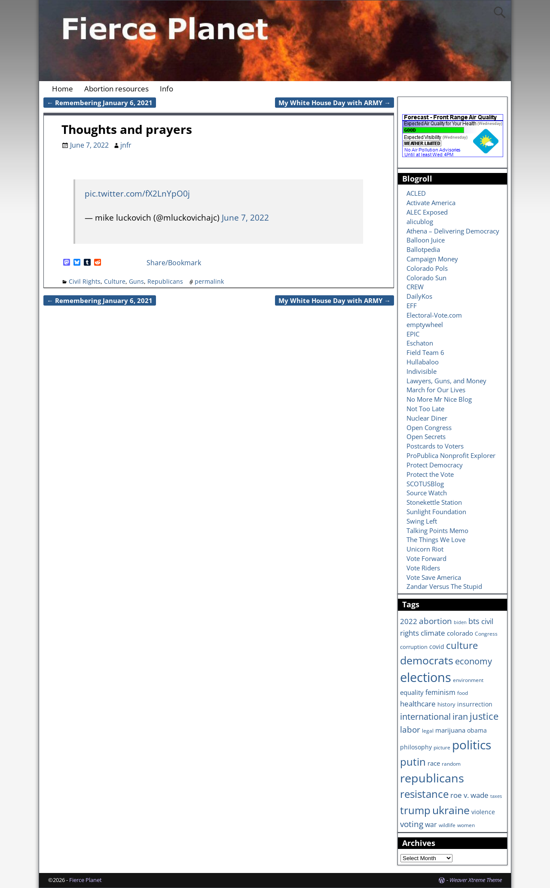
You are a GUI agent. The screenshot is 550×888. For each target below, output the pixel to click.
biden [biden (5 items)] (460, 622)
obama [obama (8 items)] (477, 730)
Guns (136, 281)
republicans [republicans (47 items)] (432, 778)
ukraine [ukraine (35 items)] (451, 810)
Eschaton (419, 343)
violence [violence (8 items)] (483, 812)
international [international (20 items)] (425, 716)
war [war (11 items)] (431, 824)
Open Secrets (426, 436)
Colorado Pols (427, 268)
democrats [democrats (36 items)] (426, 660)
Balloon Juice (425, 240)
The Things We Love (435, 539)
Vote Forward (426, 558)
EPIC (412, 334)
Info (166, 89)
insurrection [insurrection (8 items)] (474, 704)
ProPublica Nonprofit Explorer (450, 455)
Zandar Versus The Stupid (444, 586)
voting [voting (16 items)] (411, 824)
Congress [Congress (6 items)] (486, 633)
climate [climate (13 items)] (433, 632)
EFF (411, 305)
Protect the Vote (430, 474)
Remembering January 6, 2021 (100, 102)
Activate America (430, 202)
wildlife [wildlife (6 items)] (447, 824)
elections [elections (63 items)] (425, 677)
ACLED (416, 193)
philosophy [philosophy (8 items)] (416, 747)
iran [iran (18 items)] (460, 716)
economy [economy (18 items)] (473, 661)
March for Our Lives (435, 389)
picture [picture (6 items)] (442, 747)
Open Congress (429, 427)
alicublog (419, 221)
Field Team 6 (425, 352)
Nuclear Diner (426, 418)
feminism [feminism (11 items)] (440, 692)
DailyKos (419, 296)
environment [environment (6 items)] (468, 679)
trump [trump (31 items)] (415, 810)
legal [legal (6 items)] (428, 730)
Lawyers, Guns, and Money (446, 380)
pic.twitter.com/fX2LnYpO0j (137, 193)
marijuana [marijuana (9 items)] (450, 730)
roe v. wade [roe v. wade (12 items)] (469, 795)
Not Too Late (425, 408)
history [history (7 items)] (446, 704)
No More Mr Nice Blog (439, 399)
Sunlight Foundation (436, 511)
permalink (209, 281)
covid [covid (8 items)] (436, 647)
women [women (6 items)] (466, 824)
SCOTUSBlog (425, 483)
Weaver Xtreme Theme (475, 880)
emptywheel (424, 324)
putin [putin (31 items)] (413, 762)
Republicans (165, 281)
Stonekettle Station (434, 502)
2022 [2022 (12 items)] (408, 621)
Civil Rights (85, 281)
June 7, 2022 (245, 217)
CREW (415, 286)
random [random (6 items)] (451, 763)
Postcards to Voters (435, 446)
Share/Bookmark (174, 262)
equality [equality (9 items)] (412, 692)
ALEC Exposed (427, 212)
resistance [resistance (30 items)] (424, 794)
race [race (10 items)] (434, 763)
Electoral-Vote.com (434, 315)
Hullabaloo (422, 362)
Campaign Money (432, 259)
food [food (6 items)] (462, 692)
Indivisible (421, 371)
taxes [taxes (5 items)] (496, 796)
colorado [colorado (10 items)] (460, 633)
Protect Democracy (434, 465)
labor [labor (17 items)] (410, 729)
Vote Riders (423, 568)
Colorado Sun (426, 277)
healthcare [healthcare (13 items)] (418, 703)
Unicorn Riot (424, 549)
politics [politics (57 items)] (471, 744)
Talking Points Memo (437, 530)
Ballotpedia (423, 249)
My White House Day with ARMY (334, 102)
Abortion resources (116, 89)
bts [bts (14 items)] (474, 621)
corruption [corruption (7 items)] (414, 647)
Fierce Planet (85, 880)
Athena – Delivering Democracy (452, 231)
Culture (114, 281)
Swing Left (421, 521)
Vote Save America (433, 577)
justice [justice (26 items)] (484, 716)
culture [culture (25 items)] (462, 645)
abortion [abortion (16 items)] (435, 621)
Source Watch (426, 492)
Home (62, 89)
